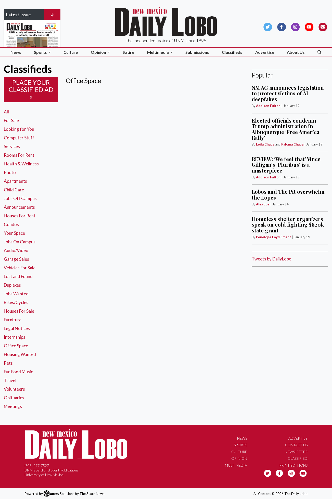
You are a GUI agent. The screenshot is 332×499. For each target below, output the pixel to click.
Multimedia (236, 465)
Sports (240, 445)
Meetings (13, 406)
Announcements (19, 207)
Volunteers (14, 389)
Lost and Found (18, 276)
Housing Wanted (20, 354)
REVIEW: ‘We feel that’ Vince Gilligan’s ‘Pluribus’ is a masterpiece (286, 164)
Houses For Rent (19, 215)
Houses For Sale (19, 311)
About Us (296, 52)
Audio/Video (16, 250)
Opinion (239, 458)
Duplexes (12, 285)
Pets (8, 363)
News (15, 52)
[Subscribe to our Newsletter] (322, 26)
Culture (70, 52)
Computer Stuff (19, 137)
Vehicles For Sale (19, 267)
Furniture (12, 319)
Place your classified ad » (31, 89)
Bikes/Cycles (16, 302)
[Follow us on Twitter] (267, 26)
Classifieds (232, 52)
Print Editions (293, 465)
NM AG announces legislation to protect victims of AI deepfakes (288, 93)
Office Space (16, 345)
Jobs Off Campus (20, 198)
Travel (10, 380)
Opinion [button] (99, 52)
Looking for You (19, 129)
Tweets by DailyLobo (271, 258)
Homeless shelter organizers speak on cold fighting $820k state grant (288, 224)
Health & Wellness (21, 163)
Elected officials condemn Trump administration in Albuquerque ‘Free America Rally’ (285, 129)
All (6, 111)
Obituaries (14, 397)
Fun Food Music (18, 371)
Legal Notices (17, 328)
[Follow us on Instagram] (295, 26)
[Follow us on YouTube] (309, 26)
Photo (10, 172)
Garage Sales (16, 259)
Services (12, 146)
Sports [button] (41, 52)
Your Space (14, 233)
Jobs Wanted (16, 293)
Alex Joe (263, 204)
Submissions (197, 52)
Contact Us (296, 445)
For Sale (11, 120)
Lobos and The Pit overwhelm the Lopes (288, 194)
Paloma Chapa (292, 144)
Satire (128, 52)
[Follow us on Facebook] (281, 26)
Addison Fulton (268, 106)
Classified (298, 458)
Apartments (15, 181)
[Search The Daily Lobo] (319, 52)
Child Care (14, 189)
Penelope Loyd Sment (274, 237)
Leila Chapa (265, 144)
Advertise (264, 52)
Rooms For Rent (19, 155)
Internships (14, 337)
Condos (11, 224)
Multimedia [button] (158, 52)
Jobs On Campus (19, 241)
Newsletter (296, 452)
